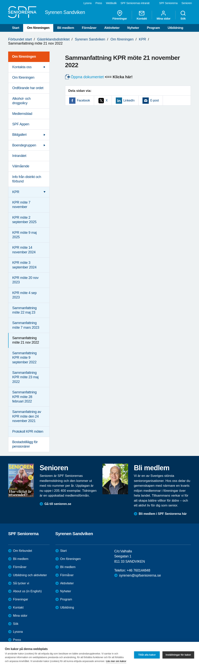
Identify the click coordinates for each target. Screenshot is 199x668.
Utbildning (175, 28)
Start (15, 28)
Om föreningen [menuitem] (24, 56)
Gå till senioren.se (58, 504)
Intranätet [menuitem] (19, 156)
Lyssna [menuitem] (87, 3)
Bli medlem (65, 28)
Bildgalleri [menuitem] (19, 135)
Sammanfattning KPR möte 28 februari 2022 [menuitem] (24, 396)
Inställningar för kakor (178, 654)
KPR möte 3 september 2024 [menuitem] (24, 265)
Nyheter (133, 28)
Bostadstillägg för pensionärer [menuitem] (25, 444)
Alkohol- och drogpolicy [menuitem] (21, 101)
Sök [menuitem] (183, 15)
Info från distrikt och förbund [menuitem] (26, 179)
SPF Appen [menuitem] (20, 124)
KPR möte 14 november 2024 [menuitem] (24, 250)
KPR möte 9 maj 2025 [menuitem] (24, 235)
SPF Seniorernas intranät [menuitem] (134, 3)
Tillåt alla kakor (147, 654)
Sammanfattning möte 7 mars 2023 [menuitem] (25, 325)
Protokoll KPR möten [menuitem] (27, 431)
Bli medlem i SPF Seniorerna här (163, 513)
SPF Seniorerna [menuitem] (168, 3)
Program (153, 28)
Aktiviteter (112, 28)
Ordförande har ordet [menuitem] (27, 88)
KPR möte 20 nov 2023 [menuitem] (25, 280)
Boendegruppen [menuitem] (24, 145)
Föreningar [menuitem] (120, 15)
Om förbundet (22, 550)
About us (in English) (27, 591)
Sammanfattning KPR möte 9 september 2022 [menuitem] (24, 357)
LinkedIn (128, 100)
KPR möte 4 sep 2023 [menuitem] (24, 295)
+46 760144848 (138, 570)
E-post (154, 100)
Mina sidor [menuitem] (163, 15)
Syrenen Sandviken (90, 39)
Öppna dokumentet (87, 77)
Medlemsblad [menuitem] (22, 114)
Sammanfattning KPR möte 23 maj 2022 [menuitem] (25, 377)
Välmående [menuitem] (20, 166)
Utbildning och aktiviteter (30, 575)
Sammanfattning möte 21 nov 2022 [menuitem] (25, 340)
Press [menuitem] (98, 3)
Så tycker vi (21, 583)
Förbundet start (20, 39)
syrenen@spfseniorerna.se (140, 575)
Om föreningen (38, 28)
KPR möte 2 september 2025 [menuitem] (24, 220)
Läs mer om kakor (116, 661)
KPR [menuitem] (15, 192)
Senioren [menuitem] (187, 3)
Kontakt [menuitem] (142, 15)
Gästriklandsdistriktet (53, 39)
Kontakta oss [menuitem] (21, 67)
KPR (142, 39)
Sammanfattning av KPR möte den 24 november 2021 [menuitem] (26, 416)
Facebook (83, 100)
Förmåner (89, 28)
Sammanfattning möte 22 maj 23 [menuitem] (24, 310)
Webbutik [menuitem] (111, 3)
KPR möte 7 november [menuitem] (21, 204)
